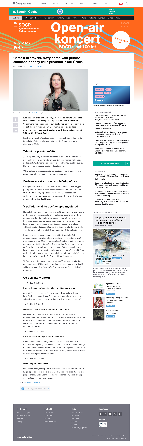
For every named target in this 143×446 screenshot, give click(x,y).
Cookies (93, 436)
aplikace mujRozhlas (48, 196)
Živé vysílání (100, 96)
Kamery (110, 13)
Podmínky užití (114, 436)
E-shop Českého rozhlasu (105, 241)
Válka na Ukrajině (23, 413)
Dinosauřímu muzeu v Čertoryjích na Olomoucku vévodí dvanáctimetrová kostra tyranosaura (116, 130)
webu (57, 193)
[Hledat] (127, 3)
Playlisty (60, 18)
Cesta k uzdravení (35, 66)
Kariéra (74, 422)
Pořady (38, 18)
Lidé (68, 18)
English (123, 436)
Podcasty (47, 419)
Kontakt (101, 18)
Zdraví (16, 18)
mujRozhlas (69, 3)
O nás (110, 18)
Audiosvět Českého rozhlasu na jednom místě (108, 105)
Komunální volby (23, 416)
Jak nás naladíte (89, 18)
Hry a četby (99, 89)
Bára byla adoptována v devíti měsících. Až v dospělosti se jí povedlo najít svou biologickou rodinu (117, 153)
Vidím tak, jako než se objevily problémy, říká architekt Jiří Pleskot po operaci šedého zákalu (116, 229)
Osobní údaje (102, 436)
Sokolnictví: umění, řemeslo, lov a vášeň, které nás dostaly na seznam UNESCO (117, 165)
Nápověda (75, 416)
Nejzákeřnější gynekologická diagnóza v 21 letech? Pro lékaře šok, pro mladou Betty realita (116, 194)
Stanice (81, 3)
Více (118, 18)
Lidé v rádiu (76, 419)
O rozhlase (94, 3)
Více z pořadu (100, 187)
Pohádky (99, 93)
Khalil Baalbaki (36, 113)
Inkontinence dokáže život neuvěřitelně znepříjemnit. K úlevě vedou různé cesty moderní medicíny (117, 218)
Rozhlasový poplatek (79, 428)
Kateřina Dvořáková (41, 199)
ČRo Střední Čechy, (32, 193)
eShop (19, 422)
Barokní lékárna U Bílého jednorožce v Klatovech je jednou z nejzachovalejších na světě (117, 118)
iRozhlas (43, 3)
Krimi (108, 89)
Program (55, 3)
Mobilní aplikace (50, 422)
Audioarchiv (112, 11)
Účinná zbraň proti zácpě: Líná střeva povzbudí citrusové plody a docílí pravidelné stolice (117, 141)
